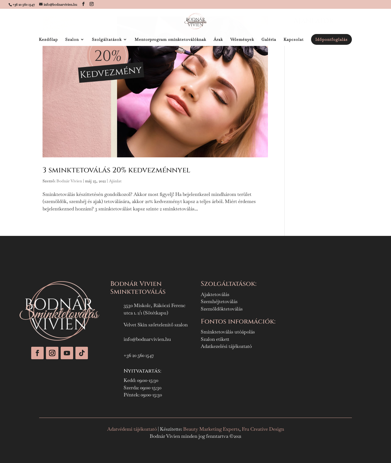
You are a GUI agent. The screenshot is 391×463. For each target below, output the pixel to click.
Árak (218, 39)
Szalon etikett (215, 339)
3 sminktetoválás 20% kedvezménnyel (116, 170)
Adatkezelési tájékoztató (226, 346)
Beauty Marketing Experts (211, 429)
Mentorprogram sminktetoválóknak (170, 39)
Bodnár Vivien (69, 180)
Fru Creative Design (263, 429)
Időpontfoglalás (331, 39)
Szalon (72, 39)
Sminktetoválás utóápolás (228, 332)
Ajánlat (115, 180)
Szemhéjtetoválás (219, 301)
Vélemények (242, 39)
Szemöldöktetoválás (222, 309)
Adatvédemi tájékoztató (132, 429)
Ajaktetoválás (215, 294)
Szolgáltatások (107, 39)
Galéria (268, 39)
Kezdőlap (48, 39)
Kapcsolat (294, 39)
